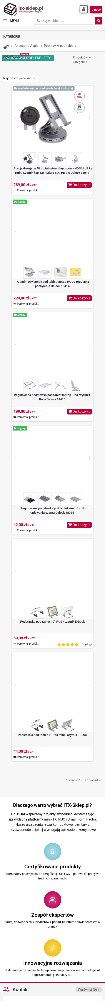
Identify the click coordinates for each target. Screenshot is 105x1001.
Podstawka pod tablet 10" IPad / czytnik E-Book (52, 621)
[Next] (89, 118)
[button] (84, 9)
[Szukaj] (98, 20)
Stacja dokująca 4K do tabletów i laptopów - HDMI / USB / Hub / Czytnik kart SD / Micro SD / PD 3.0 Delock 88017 (53, 170)
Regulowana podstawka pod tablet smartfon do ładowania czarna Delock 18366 (52, 510)
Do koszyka (79, 185)
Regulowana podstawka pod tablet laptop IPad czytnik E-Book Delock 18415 (53, 397)
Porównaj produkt (25, 190)
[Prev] (16, 118)
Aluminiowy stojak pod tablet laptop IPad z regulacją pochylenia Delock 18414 (53, 284)
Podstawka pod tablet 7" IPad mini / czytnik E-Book (52, 735)
